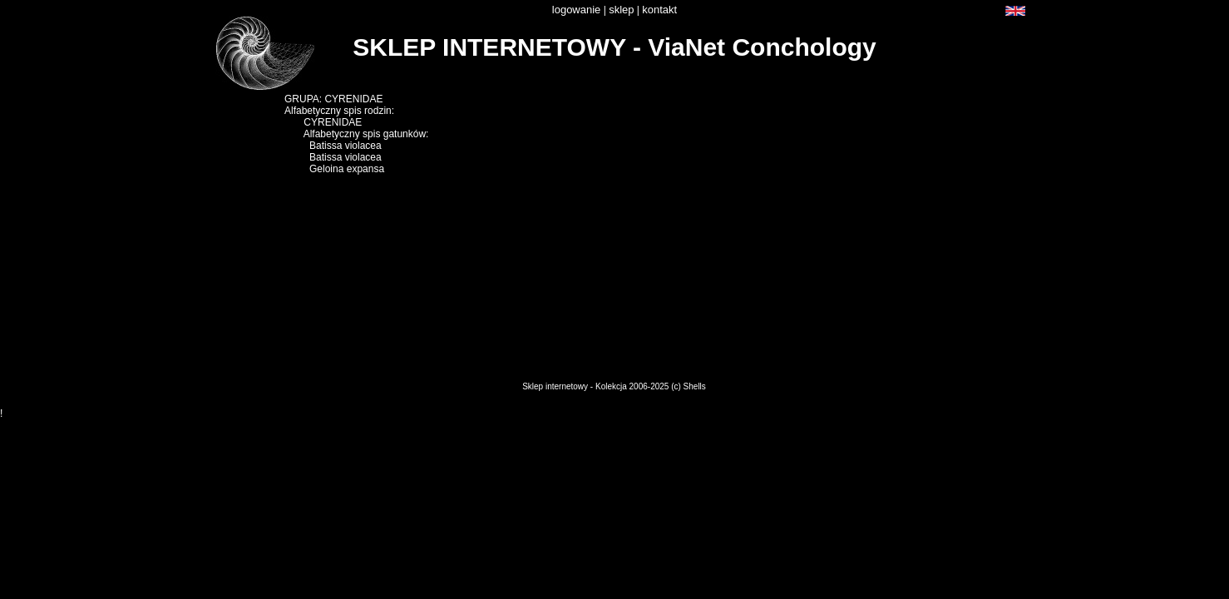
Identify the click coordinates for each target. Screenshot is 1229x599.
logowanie (576, 9)
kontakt (659, 9)
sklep (621, 9)
